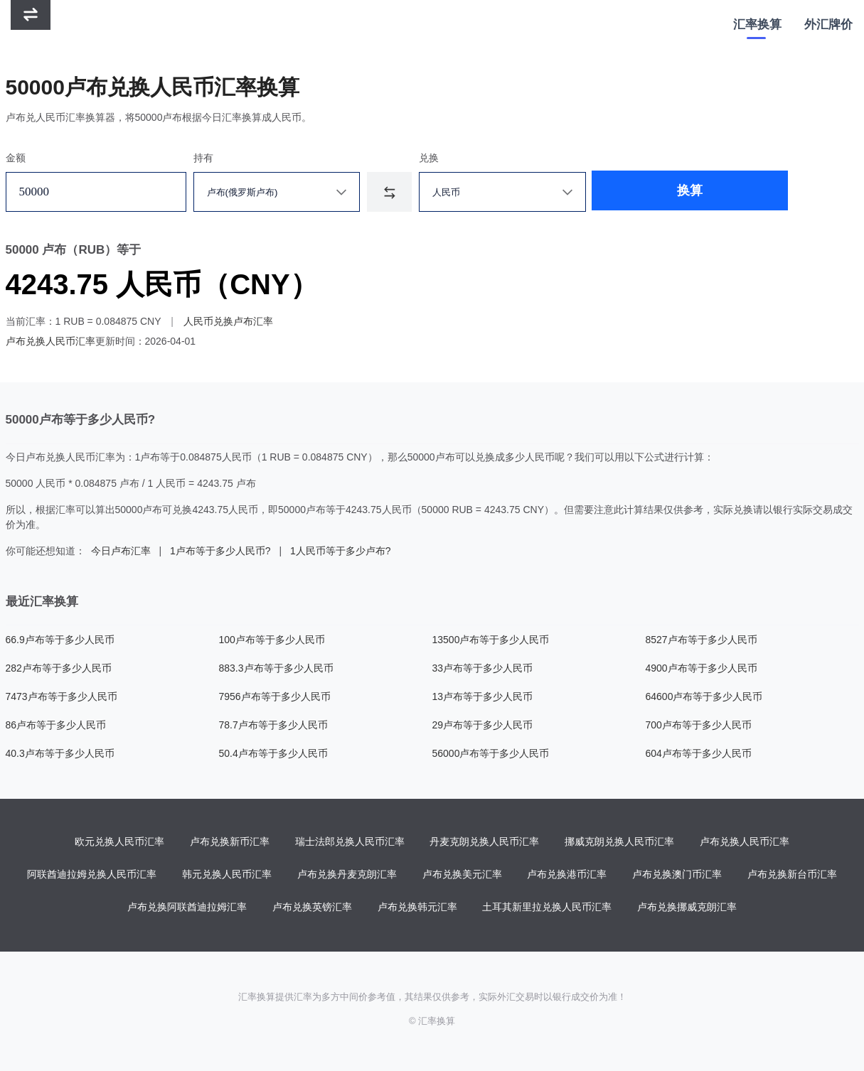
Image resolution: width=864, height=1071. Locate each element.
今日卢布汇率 (121, 550)
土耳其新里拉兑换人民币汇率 (547, 907)
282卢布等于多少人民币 (59, 668)
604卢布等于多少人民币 (699, 753)
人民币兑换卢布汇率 (228, 321)
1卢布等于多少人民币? (220, 550)
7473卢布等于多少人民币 (61, 696)
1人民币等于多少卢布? (340, 550)
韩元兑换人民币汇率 (227, 875)
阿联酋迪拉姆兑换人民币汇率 (91, 875)
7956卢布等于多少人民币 (275, 696)
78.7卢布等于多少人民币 (273, 725)
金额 (16, 157)
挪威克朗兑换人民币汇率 (619, 842)
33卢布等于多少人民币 (482, 668)
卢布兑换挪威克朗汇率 (687, 907)
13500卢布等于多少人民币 (491, 639)
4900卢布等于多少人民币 (701, 668)
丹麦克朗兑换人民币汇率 (484, 842)
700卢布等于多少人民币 (699, 725)
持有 (203, 157)
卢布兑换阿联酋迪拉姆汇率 (187, 907)
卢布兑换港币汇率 (567, 875)
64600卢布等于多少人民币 (704, 696)
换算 (644, 192)
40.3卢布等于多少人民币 (60, 753)
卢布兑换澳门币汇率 (677, 875)
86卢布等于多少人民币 (56, 725)
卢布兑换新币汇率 (230, 842)
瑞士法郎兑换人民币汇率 (350, 842)
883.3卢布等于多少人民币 (276, 668)
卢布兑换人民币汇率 (50, 341)
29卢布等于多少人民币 (482, 725)
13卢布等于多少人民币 (482, 696)
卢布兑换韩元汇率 (417, 907)
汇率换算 (757, 24)
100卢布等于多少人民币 (272, 639)
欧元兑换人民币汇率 (119, 842)
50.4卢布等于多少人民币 (273, 753)
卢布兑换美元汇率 (462, 875)
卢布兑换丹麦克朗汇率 (347, 875)
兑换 (429, 157)
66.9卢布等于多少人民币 (60, 639)
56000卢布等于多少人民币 (491, 753)
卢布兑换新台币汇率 (792, 875)
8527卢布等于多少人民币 (701, 639)
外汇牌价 (828, 24)
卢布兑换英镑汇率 (312, 907)
